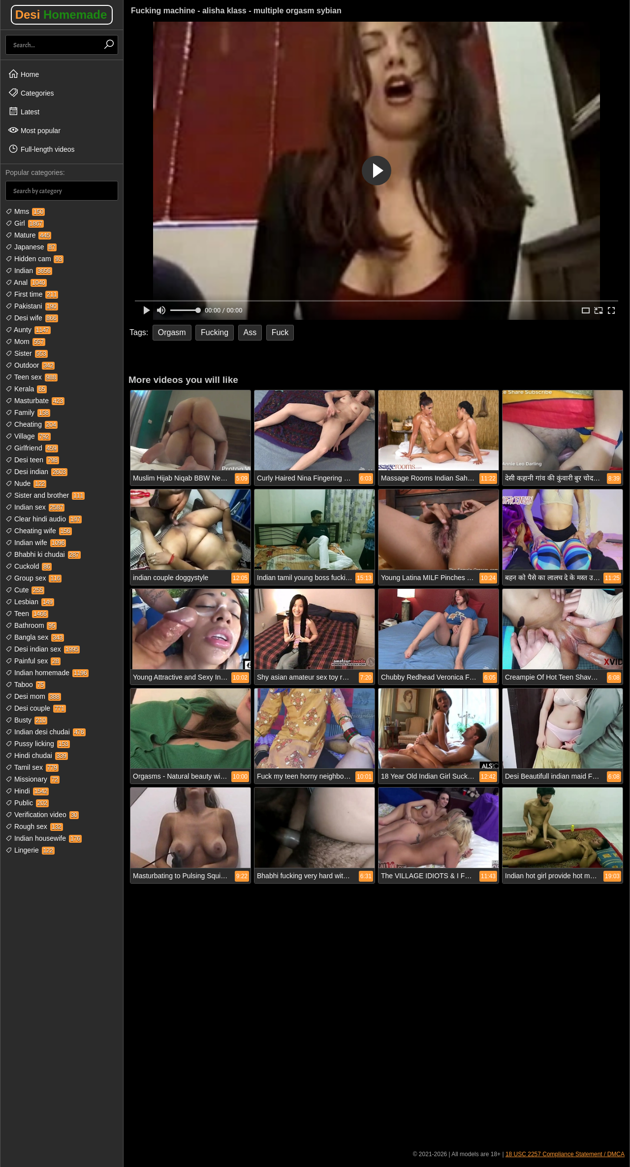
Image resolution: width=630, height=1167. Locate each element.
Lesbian (29, 602)
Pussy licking (37, 744)
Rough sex (34, 826)
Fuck (280, 332)
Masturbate (34, 401)
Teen (26, 614)
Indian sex (34, 507)
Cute (24, 590)
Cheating (31, 424)
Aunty (28, 330)
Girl (24, 223)
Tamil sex (32, 767)
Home (23, 74)
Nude (25, 483)
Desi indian (36, 472)
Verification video (42, 815)
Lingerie (30, 850)
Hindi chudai (36, 755)
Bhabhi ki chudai (43, 554)
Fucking (214, 332)
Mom (25, 341)
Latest (23, 111)
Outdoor (30, 365)
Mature (28, 235)
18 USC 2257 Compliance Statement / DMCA (565, 1154)
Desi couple (35, 708)
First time (31, 294)
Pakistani (31, 306)
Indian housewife (43, 838)
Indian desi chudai (45, 732)
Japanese (31, 247)
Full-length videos (41, 148)
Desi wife (31, 318)
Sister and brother (45, 495)
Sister (26, 353)
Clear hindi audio (43, 519)
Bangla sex (34, 637)
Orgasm (172, 332)
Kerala (26, 389)
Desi (61, 14)
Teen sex (31, 377)
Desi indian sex (42, 649)
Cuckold (28, 566)
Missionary (32, 779)
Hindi (27, 791)
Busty (26, 720)
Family (27, 412)
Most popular (34, 130)
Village (28, 436)
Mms (25, 211)
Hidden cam (34, 259)
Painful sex (33, 661)
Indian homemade (47, 673)
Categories (31, 92)
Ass (250, 332)
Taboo (25, 684)
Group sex (33, 578)
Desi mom (33, 696)
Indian (28, 271)
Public (27, 803)
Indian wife (35, 543)
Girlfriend (31, 448)
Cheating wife (38, 531)
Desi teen (32, 460)
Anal (26, 282)
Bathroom (31, 625)
